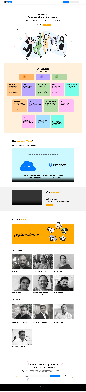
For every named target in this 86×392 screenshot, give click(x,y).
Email (26, 374)
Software (33, 2)
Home (28, 2)
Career (50, 2)
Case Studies (40, 2)
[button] (66, 2)
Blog (46, 2)
